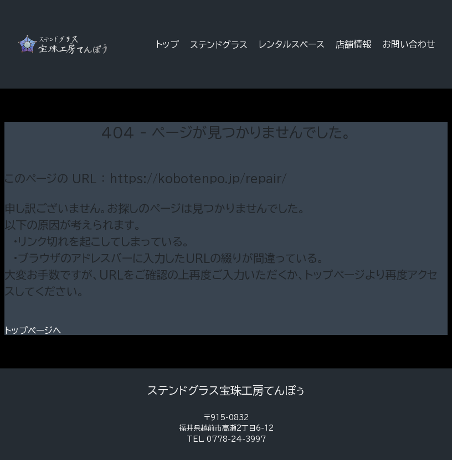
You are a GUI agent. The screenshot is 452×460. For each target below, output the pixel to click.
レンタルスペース (292, 44)
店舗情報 (353, 44)
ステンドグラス (219, 44)
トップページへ (32, 330)
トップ (167, 44)
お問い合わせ (408, 44)
